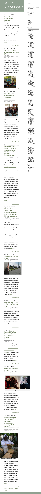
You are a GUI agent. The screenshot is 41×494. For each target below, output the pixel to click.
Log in (29, 165)
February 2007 (31, 158)
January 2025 (30, 38)
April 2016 (30, 71)
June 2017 (30, 66)
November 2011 (31, 107)
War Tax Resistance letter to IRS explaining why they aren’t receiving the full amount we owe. (10, 212)
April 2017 (30, 67)
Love (11, 259)
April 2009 (30, 139)
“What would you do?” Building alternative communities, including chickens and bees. (10, 422)
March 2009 (30, 140)
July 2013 (30, 89)
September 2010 (31, 121)
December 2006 (31, 160)
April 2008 (30, 147)
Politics (14, 21)
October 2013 (30, 85)
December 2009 (31, 130)
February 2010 (31, 128)
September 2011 (31, 108)
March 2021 (30, 50)
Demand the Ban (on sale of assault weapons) (11, 18)
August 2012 (30, 98)
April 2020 (30, 55)
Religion (12, 56)
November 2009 (31, 131)
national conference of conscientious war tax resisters (11, 350)
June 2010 (30, 123)
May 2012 (30, 101)
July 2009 (30, 136)
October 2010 (30, 120)
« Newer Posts (8, 488)
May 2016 (30, 70)
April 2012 (30, 102)
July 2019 (30, 59)
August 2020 (30, 53)
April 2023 (30, 44)
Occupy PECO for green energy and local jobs (11, 52)
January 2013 (30, 92)
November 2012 (31, 94)
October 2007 (30, 151)
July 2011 (30, 110)
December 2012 (31, 93)
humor (29, 16)
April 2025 (30, 37)
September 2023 (31, 43)
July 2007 (30, 153)
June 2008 (30, 146)
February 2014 (31, 82)
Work (29, 24)
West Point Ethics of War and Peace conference (10, 95)
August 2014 (30, 79)
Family (29, 14)
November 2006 (31, 161)
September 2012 (31, 97)
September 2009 (31, 133)
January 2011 (30, 117)
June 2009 (30, 137)
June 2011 (30, 111)
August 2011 (30, 109)
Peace (11, 21)
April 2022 (30, 46)
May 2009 (30, 138)
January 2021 (30, 51)
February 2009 (31, 141)
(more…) (6, 42)
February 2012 (31, 104)
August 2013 (30, 88)
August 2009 (30, 134)
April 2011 (30, 113)
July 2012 (30, 99)
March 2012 (30, 103)
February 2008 (31, 148)
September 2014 (31, 78)
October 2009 (30, 132)
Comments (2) (15, 45)
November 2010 (31, 119)
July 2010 (30, 122)
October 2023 (30, 42)
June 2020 (30, 54)
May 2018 (30, 63)
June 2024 (30, 40)
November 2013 (31, 84)
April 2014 (30, 81)
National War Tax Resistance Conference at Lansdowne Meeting (11, 334)
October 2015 (30, 72)
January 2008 (30, 149)
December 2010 (31, 118)
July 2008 (30, 145)
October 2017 (30, 65)
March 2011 (30, 114)
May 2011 (30, 112)
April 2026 (30, 34)
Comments (31, 167)
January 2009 (30, 142)
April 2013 (30, 90)
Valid (30, 168)
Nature (5, 56)
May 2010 (30, 124)
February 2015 (31, 75)
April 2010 (30, 126)
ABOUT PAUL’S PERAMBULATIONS (34, 4)
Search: (29, 27)
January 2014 (30, 83)
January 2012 (30, 105)
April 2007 (30, 156)
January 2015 (30, 76)
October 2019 (30, 57)
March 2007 (30, 157)
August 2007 (30, 152)
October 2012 (30, 95)
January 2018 (30, 64)
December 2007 (31, 150)
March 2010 (30, 127)
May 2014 (30, 80)
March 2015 (30, 74)
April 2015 (30, 73)
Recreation (30, 22)
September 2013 (31, 86)
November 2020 (31, 52)
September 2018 (31, 62)
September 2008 (31, 143)
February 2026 (31, 35)
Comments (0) (15, 89)
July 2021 (30, 49)
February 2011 (31, 115)
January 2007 (30, 159)
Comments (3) (15, 204)
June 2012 (30, 100)
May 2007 (30, 155)
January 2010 (30, 129)
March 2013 (30, 91)
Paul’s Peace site (31, 9)
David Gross (30, 8)
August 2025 (30, 36)
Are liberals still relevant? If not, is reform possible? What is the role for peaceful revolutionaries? (10, 151)
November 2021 (31, 47)
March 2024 (30, 41)
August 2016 (30, 69)
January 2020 (30, 56)
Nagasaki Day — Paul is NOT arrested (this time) (11, 304)
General (29, 15)
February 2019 (31, 61)
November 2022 (31, 45)
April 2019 (30, 60)
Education (6, 100)
